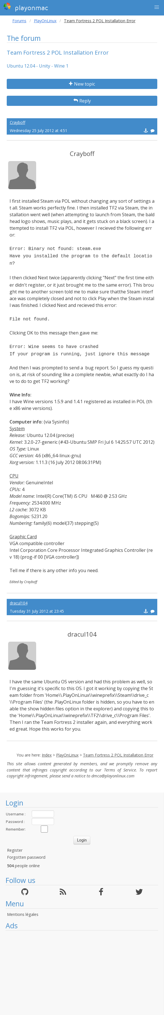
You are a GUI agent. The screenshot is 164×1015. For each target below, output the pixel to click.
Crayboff (17, 122)
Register (14, 850)
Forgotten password (26, 857)
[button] (156, 7)
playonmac (25, 7)
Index (47, 755)
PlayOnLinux (45, 20)
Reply (82, 101)
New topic (82, 84)
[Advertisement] (82, 972)
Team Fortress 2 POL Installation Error (118, 755)
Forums (19, 20)
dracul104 (18, 603)
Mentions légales (22, 914)
